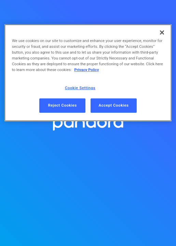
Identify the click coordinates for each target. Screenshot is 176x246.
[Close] (162, 32)
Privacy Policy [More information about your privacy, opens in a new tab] (86, 69)
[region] (88, 72)
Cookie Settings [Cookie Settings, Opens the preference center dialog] (80, 87)
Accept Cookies (114, 105)
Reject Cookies (62, 105)
